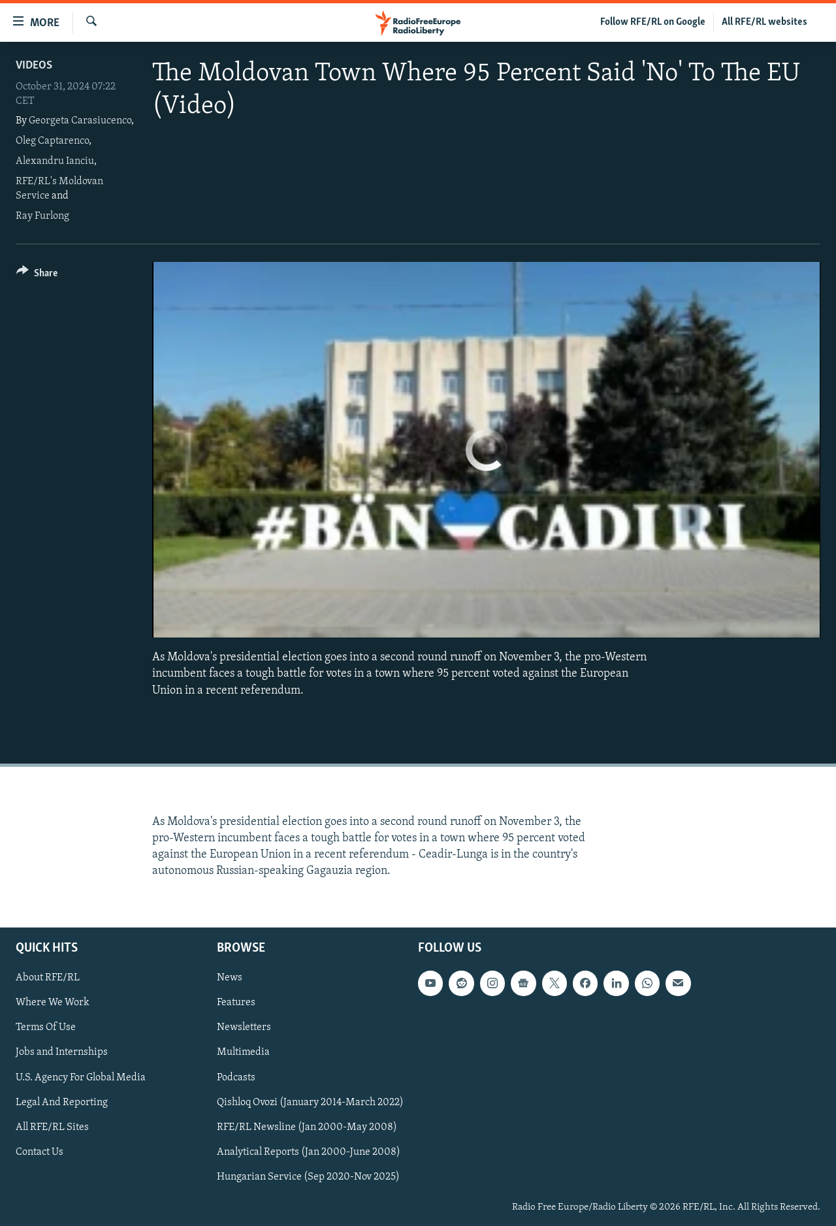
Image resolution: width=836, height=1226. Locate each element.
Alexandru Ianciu (55, 161)
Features (236, 1002)
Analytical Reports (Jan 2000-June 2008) (308, 1151)
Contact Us (39, 1151)
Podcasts (236, 1077)
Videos (34, 65)
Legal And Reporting (62, 1102)
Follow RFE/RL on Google (652, 22)
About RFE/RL (48, 978)
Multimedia (243, 1052)
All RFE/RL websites (764, 22)
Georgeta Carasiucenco (80, 121)
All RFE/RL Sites (52, 1126)
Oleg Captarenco (52, 141)
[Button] (36, 275)
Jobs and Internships (62, 1052)
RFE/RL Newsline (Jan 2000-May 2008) (307, 1126)
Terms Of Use (46, 1027)
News (229, 978)
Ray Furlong (42, 216)
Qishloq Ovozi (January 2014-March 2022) (310, 1102)
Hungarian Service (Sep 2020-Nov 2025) (308, 1176)
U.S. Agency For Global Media (81, 1077)
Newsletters (244, 1027)
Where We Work (52, 1002)
